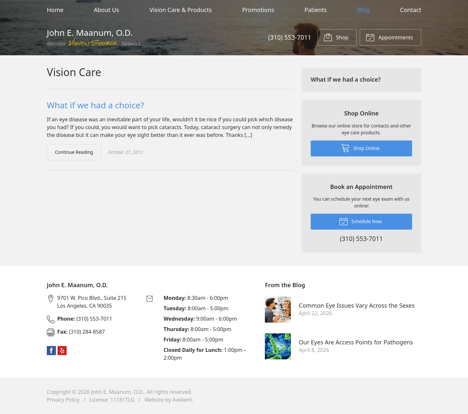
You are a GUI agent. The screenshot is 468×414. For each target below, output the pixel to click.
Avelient (182, 399)
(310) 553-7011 (289, 37)
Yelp (62, 350)
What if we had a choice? (95, 105)
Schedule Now (360, 221)
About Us (106, 10)
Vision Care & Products (181, 10)
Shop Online (360, 147)
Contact (410, 10)
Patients (316, 10)
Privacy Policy (63, 399)
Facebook (51, 350)
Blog (363, 10)
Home (55, 10)
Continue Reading (74, 152)
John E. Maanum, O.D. (117, 391)
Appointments (389, 37)
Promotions (258, 10)
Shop (335, 37)
